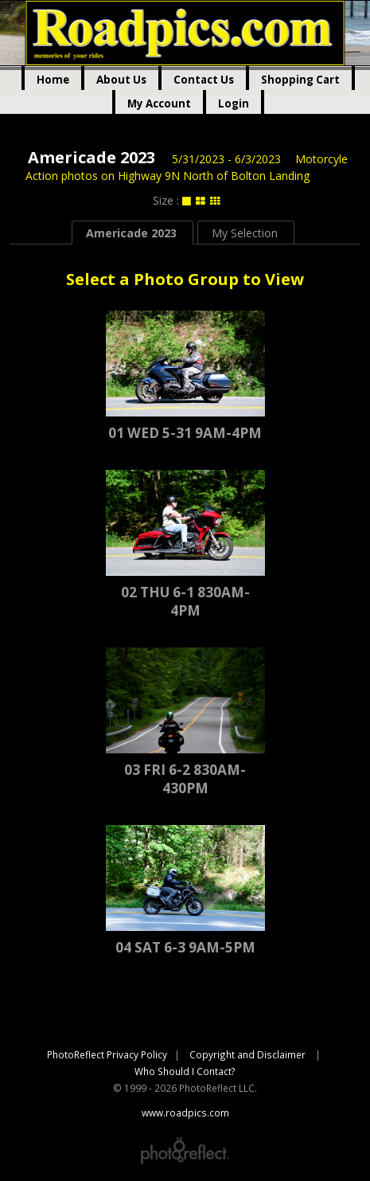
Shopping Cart (300, 79)
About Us (121, 79)
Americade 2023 (91, 157)
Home (53, 79)
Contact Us (203, 79)
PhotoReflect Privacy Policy (107, 1054)
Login (233, 103)
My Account (159, 103)
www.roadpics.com (185, 33)
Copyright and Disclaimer (248, 1054)
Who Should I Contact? (185, 1071)
